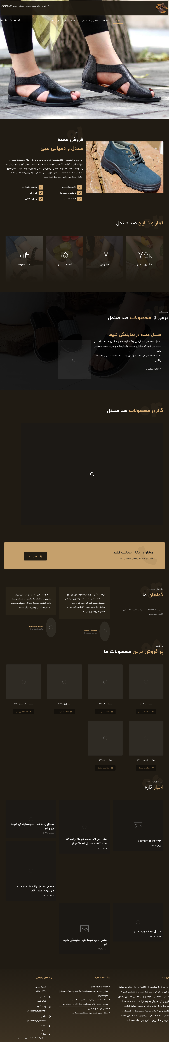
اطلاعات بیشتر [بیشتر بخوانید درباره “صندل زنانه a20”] (103, 712)
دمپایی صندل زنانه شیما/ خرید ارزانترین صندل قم (85, 1004)
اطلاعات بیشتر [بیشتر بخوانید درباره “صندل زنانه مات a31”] (144, 768)
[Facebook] (19, 20)
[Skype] (2, 20)
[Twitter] (15, 20)
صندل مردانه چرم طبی (98, 1008)
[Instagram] (10, 20)
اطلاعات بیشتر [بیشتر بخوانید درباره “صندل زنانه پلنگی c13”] (22, 712)
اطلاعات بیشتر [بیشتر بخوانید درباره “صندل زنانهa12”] (63, 712)
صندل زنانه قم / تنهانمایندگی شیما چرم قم (88, 999)
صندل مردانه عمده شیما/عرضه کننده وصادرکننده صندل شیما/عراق (83, 993)
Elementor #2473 (99, 986)
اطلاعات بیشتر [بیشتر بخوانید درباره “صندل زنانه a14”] (103, 768)
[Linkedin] (6, 20)
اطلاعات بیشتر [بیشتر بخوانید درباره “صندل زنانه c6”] (144, 712)
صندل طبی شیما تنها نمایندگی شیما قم (90, 1012)
